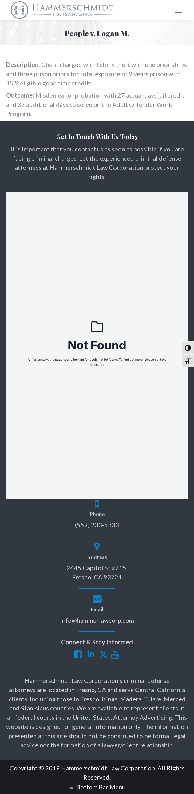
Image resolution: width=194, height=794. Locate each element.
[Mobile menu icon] (178, 10)
